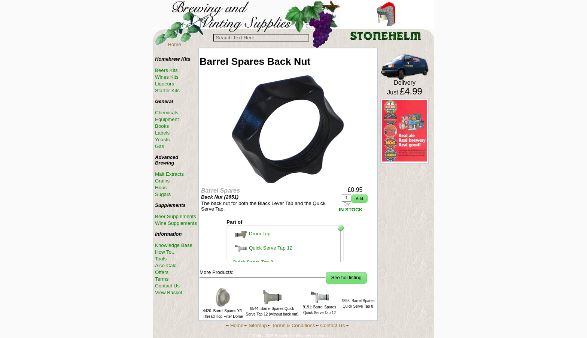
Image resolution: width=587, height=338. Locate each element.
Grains (162, 181)
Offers (161, 272)
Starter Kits (167, 90)
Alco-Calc (165, 265)
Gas (159, 146)
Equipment (167, 119)
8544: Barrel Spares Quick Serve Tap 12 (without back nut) (272, 308)
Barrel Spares (220, 190)
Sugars (163, 194)
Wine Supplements (176, 223)
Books (162, 126)
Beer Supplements (175, 216)
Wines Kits (167, 77)
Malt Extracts (169, 174)
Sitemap (258, 325)
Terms (161, 279)
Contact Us (167, 286)
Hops (161, 187)
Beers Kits (166, 70)
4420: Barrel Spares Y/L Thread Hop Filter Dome (223, 311)
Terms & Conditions (293, 325)
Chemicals (166, 112)
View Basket (168, 292)
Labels (162, 133)
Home (174, 44)
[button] (359, 198)
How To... (165, 252)
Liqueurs (164, 84)
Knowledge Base (173, 245)
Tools (161, 259)
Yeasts (162, 139)
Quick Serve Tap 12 (263, 248)
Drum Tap (253, 234)
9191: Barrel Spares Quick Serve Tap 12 (319, 307)
